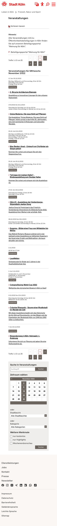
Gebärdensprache (10, 507)
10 (29, 387)
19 (39, 391)
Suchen (41, 369)
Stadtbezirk (28, 411)
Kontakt (5, 471)
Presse (5, 476)
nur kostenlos (19, 436)
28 (13, 399)
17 (29, 391)
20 (44, 391)
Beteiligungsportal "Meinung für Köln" (28, 52)
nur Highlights (19, 440)
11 (34, 387)
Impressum (7, 493)
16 (24, 391)
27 (44, 395)
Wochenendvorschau (22, 443)
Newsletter (7, 480)
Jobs (4, 467)
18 (34, 391)
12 (39, 387)
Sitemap (5, 515)
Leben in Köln (8, 12)
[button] (53, 4)
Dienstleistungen (10, 462)
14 (13, 391)
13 (44, 387)
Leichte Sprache (9, 511)
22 (19, 395)
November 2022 (28, 379)
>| (40, 63)
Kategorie (28, 422)
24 (29, 395)
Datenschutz (7, 498)
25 (34, 395)
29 (19, 399)
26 (39, 395)
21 (13, 395)
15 (19, 391)
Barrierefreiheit (9, 502)
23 (24, 395)
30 (24, 399)
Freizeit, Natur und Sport (29, 12)
